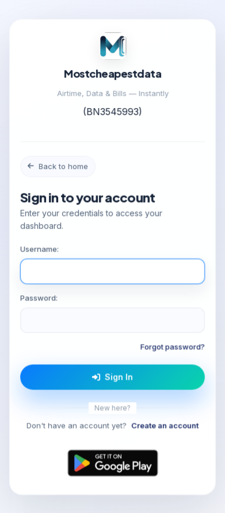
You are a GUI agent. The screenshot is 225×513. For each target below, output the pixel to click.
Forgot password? (172, 347)
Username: (39, 249)
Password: (39, 298)
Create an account (165, 426)
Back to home (58, 166)
